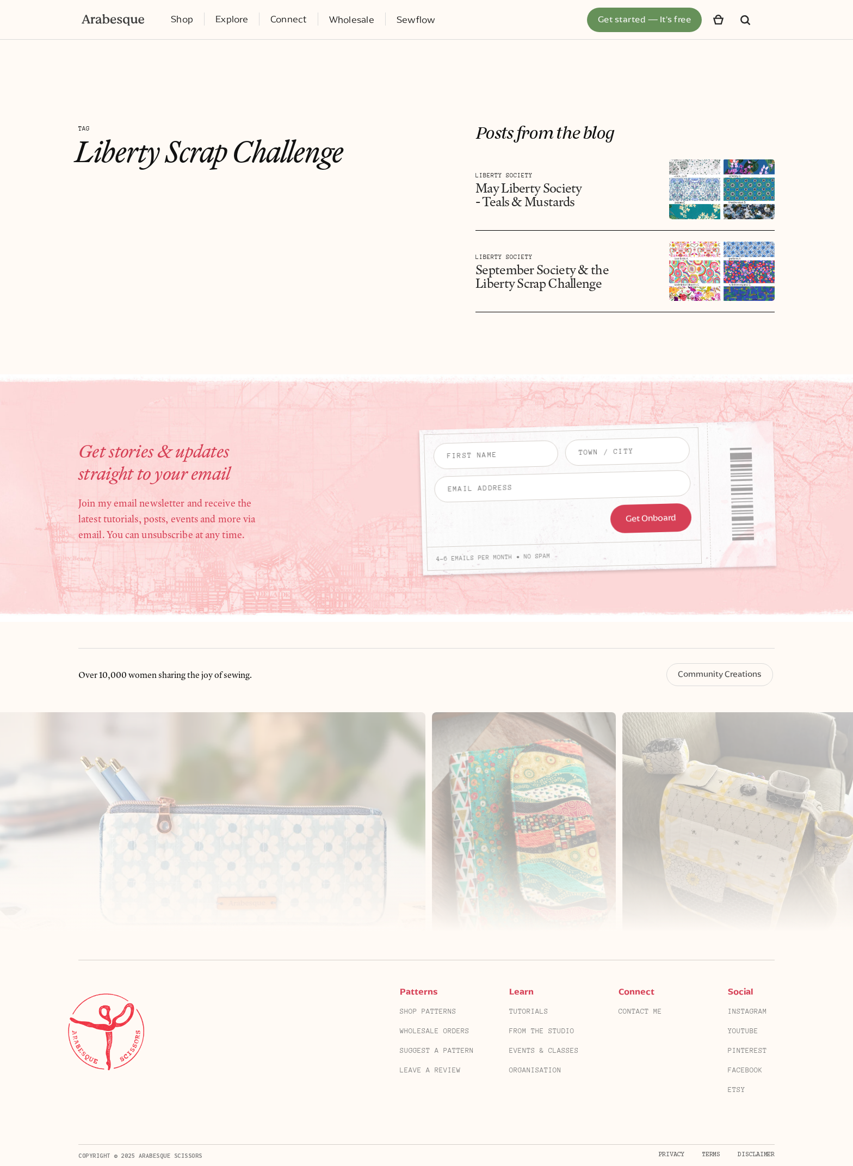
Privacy (671, 1154)
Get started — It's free (644, 19)
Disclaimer (756, 1154)
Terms (711, 1154)
